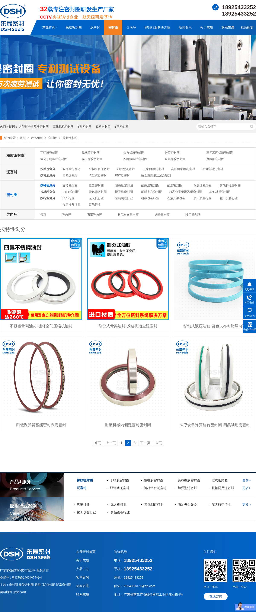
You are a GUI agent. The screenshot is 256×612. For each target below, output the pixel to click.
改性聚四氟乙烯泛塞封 (156, 175)
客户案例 (82, 577)
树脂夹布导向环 (128, 214)
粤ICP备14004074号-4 (27, 577)
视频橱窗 (247, 27)
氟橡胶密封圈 (91, 152)
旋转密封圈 (70, 185)
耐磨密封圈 (174, 185)
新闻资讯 (185, 27)
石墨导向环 (94, 214)
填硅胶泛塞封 (98, 175)
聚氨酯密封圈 (215, 159)
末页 (158, 443)
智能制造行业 (124, 198)
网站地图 (6, 592)
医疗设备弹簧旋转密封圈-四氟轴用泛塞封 (215, 425)
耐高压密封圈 (124, 185)
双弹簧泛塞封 (71, 169)
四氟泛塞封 (70, 175)
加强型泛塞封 (126, 169)
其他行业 (95, 204)
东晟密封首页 (85, 552)
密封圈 (113, 27)
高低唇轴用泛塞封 (183, 169)
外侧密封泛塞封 (212, 169)
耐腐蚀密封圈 (202, 185)
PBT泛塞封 (122, 175)
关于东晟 (206, 27)
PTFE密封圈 (71, 191)
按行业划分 (47, 198)
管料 (43, 214)
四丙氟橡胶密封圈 (135, 159)
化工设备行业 (229, 198)
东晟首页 (48, 27)
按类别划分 (47, 169)
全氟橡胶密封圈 (175, 159)
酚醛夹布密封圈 (151, 191)
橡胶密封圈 (74, 27)
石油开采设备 (176, 198)
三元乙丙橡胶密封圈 (219, 152)
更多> (246, 480)
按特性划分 (70, 138)
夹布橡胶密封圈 (133, 152)
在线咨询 (215, 596)
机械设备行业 (150, 198)
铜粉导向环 (162, 214)
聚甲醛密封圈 (124, 191)
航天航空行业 (202, 198)
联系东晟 (227, 27)
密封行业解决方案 (157, 27)
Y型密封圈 (121, 126)
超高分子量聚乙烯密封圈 (185, 191)
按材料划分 (47, 191)
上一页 (111, 443)
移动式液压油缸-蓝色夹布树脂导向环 (214, 326)
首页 (23, 138)
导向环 (131, 27)
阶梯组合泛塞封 (99, 169)
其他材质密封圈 (219, 191)
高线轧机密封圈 (63, 126)
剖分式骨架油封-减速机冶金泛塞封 (128, 326)
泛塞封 (95, 27)
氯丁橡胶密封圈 (92, 159)
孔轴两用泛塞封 (153, 169)
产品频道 (37, 138)
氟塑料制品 (103, 126)
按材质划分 (47, 175)
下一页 (145, 443)
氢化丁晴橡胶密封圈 (53, 159)
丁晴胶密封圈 (49, 152)
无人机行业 (96, 198)
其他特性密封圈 (230, 185)
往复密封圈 (96, 185)
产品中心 (82, 569)
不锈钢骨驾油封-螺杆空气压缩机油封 (41, 326)
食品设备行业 (71, 204)
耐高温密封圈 (150, 185)
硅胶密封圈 (172, 152)
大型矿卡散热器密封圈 (34, 126)
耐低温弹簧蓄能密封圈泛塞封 (41, 425)
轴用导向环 (192, 214)
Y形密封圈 (85, 126)
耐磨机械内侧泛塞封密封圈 (128, 425)
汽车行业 (68, 198)
